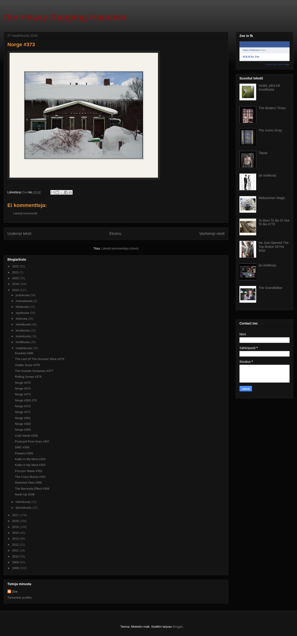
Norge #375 (23, 382)
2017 (16, 515)
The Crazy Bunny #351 (30, 477)
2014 (16, 532)
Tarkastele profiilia (19, 597)
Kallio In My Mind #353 (30, 465)
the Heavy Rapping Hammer (65, 17)
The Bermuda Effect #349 (32, 488)
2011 (16, 550)
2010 (16, 556)
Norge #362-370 (26, 400)
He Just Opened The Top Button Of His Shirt (274, 246)
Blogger (178, 626)
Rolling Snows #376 (28, 376)
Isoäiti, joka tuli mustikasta (269, 87)
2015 (16, 527)
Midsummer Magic (272, 198)
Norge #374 (23, 388)
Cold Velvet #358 (26, 435)
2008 (16, 568)
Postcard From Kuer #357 (32, 441)
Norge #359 (23, 429)
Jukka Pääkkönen (252, 50)
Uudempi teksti (19, 234)
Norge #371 (23, 412)
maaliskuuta (24, 348)
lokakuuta (22, 306)
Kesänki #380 (24, 353)
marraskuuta (24, 301)
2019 (16, 284)
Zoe (14, 591)
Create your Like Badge (277, 64)
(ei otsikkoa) (267, 175)
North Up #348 (25, 494)
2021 (16, 272)
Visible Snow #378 (27, 365)
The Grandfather (271, 288)
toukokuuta (23, 336)
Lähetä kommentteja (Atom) (120, 248)
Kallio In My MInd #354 (30, 459)
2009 (16, 562)
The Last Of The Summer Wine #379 (39, 359)
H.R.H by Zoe (251, 56)
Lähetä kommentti (25, 213)
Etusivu (115, 234)
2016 (16, 521)
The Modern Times (272, 108)
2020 (16, 278)
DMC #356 (22, 447)
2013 (16, 538)
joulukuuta (23, 295)
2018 (16, 290)
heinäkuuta (23, 324)
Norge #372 (23, 406)
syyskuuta (23, 313)
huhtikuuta (23, 342)
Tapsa (263, 153)
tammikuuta (24, 507)
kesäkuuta (23, 330)
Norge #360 (23, 424)
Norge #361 (23, 418)
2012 (16, 544)
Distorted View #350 (28, 482)
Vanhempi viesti (212, 234)
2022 (16, 266)
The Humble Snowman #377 (34, 371)
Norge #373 (23, 394)
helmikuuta (23, 502)
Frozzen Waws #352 (28, 471)
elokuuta (22, 318)
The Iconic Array (270, 130)
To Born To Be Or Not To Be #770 (274, 222)
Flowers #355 (24, 453)
